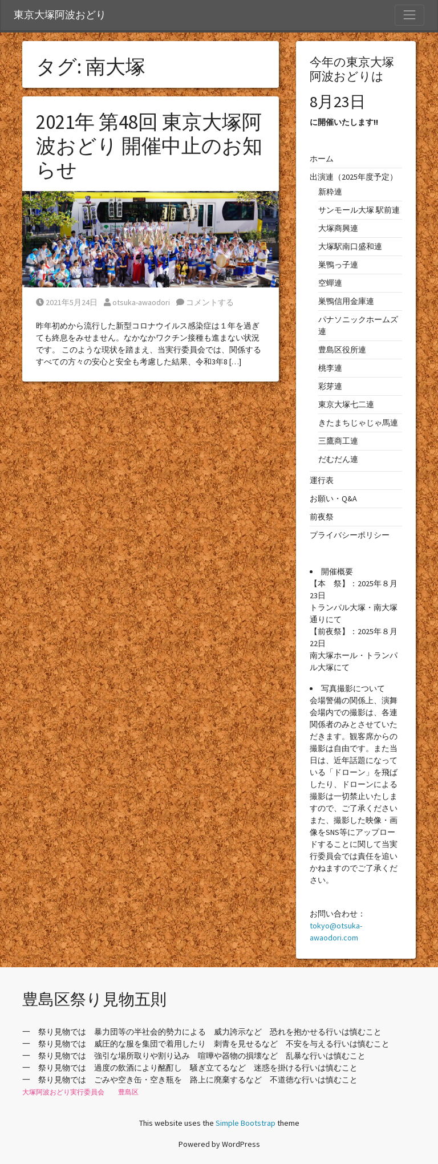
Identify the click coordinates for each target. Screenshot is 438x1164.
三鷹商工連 (338, 441)
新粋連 (330, 191)
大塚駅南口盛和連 (350, 246)
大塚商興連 (338, 228)
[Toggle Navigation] (409, 15)
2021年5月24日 (67, 302)
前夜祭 (322, 517)
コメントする (205, 302)
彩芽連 (330, 386)
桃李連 (330, 368)
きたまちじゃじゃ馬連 (358, 422)
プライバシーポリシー (350, 535)
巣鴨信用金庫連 (346, 301)
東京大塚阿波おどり (60, 15)
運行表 (322, 480)
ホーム (322, 158)
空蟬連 (330, 283)
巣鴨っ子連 (338, 264)
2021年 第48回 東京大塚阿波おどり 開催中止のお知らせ (149, 145)
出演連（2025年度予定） (354, 177)
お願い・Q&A (333, 498)
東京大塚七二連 (346, 404)
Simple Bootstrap (245, 1123)
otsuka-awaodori (137, 302)
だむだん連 (338, 459)
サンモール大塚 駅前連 (359, 210)
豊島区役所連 (342, 349)
